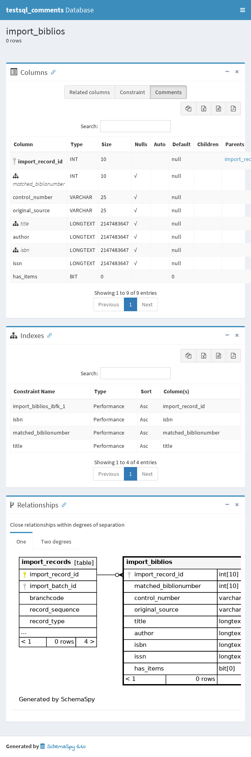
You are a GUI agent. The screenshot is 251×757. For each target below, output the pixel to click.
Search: (126, 126)
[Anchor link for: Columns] (51, 71)
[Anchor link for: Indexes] (47, 334)
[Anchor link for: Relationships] (62, 504)
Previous (108, 304)
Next (147, 304)
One (21, 541)
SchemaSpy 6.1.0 (62, 747)
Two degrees (56, 541)
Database (50, 9)
